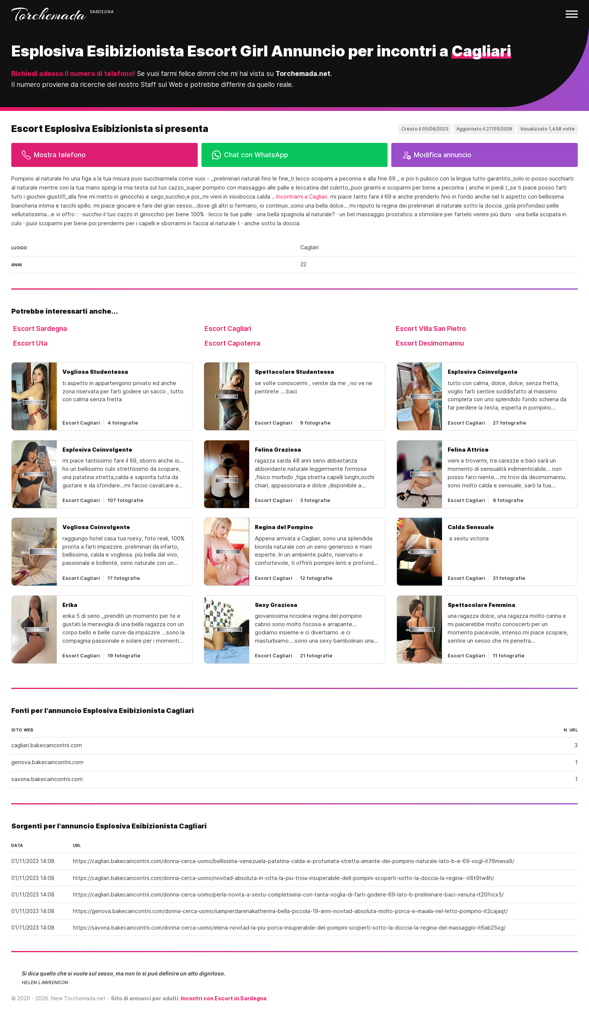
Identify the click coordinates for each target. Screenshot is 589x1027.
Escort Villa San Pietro (431, 328)
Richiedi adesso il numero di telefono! (73, 73)
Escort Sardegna (40, 328)
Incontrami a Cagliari (301, 196)
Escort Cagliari (227, 328)
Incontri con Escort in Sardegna (223, 998)
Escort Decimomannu (430, 343)
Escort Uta (30, 343)
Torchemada (48, 14)
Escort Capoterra (232, 343)
